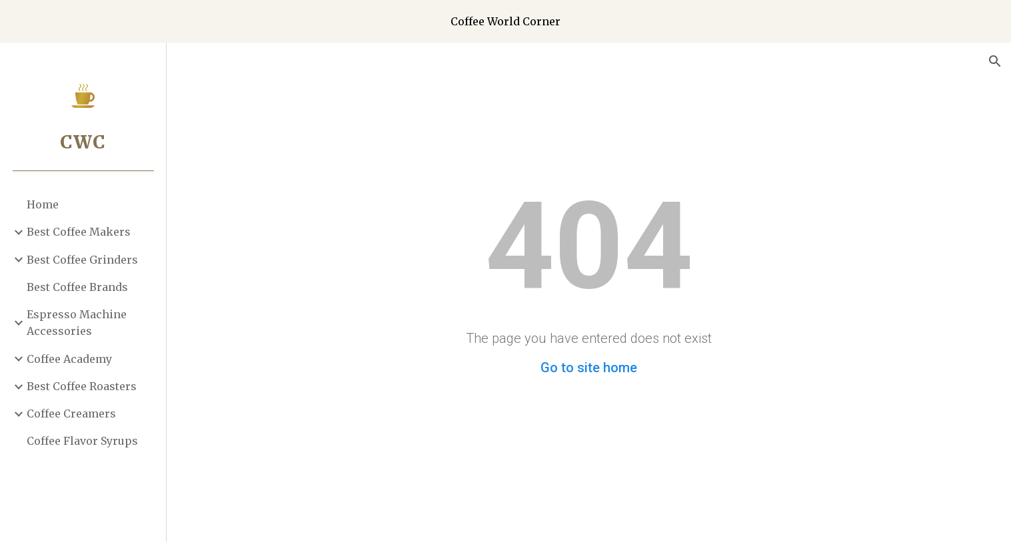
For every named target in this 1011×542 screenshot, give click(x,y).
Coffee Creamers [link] (71, 413)
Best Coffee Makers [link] (79, 231)
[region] (505, 21)
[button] (995, 61)
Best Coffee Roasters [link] (82, 386)
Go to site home (588, 368)
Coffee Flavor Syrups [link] (82, 440)
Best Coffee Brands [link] (77, 287)
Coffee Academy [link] (69, 359)
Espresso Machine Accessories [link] (77, 323)
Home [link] (43, 204)
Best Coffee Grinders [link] (82, 259)
